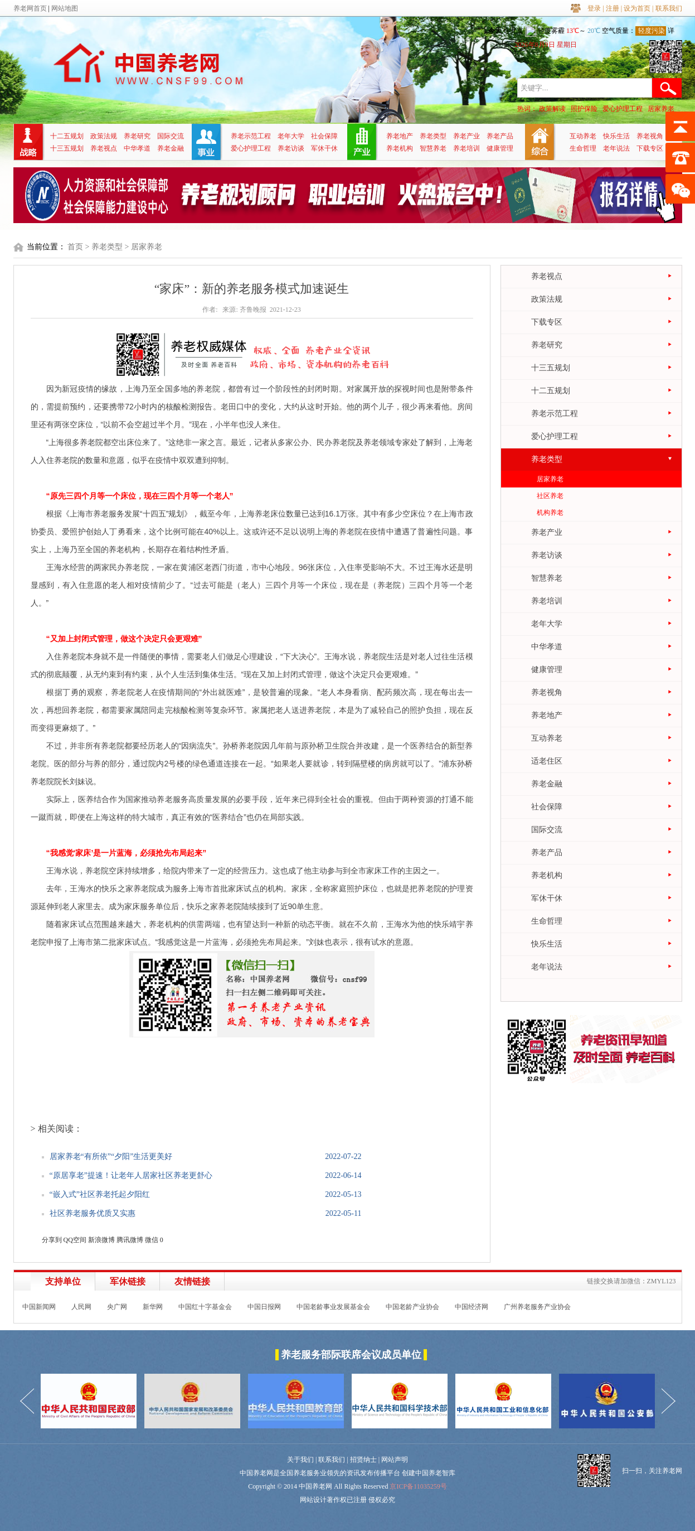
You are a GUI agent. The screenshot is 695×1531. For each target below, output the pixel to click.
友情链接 (192, 1281)
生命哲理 (583, 148)
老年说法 (616, 148)
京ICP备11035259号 (418, 1486)
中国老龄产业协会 (412, 1307)
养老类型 (433, 136)
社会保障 (324, 136)
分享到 (52, 1240)
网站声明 (394, 1460)
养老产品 (500, 136)
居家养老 (661, 109)
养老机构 (399, 148)
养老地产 (399, 136)
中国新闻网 (39, 1307)
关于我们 (300, 1460)
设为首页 (637, 8)
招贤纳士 (363, 1460)
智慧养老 (433, 148)
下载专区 (649, 148)
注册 (612, 8)
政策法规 (103, 136)
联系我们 (668, 8)
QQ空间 (75, 1240)
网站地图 (64, 8)
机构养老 (550, 512)
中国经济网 (471, 1307)
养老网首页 (30, 8)
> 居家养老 (143, 247)
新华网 (153, 1307)
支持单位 (63, 1281)
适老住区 (546, 761)
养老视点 (103, 148)
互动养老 (583, 136)
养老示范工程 (251, 136)
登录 (594, 8)
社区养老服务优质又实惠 (92, 1213)
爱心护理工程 (622, 109)
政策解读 (552, 109)
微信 (151, 1240)
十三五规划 (67, 148)
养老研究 (137, 136)
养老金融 (170, 148)
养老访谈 (291, 148)
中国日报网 (264, 1307)
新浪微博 (101, 1240)
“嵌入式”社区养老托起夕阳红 (100, 1194)
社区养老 (550, 496)
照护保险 (584, 109)
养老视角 (649, 136)
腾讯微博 (129, 1240)
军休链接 (127, 1281)
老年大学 (291, 136)
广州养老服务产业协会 (537, 1307)
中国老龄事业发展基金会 (333, 1307)
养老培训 (466, 148)
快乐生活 (616, 136)
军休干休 (324, 148)
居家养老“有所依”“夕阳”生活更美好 (111, 1156)
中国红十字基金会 (205, 1307)
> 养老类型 (104, 247)
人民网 (81, 1307)
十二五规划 (67, 136)
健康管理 (500, 148)
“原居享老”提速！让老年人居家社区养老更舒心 (131, 1175)
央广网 (117, 1307)
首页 (75, 247)
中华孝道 (137, 148)
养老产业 (466, 136)
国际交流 (170, 136)
